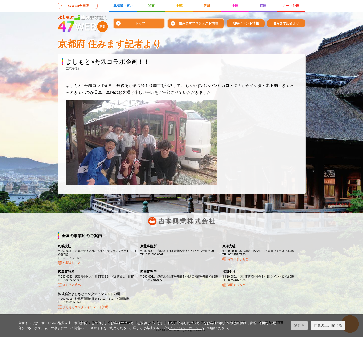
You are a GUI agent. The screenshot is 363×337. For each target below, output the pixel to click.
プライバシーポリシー (185, 328)
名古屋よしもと (237, 259)
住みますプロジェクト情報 (198, 23)
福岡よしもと (236, 285)
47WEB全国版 (78, 6)
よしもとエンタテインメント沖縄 (85, 307)
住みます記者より (286, 23)
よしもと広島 (72, 285)
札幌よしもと (72, 262)
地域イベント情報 (246, 23)
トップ (140, 23)
